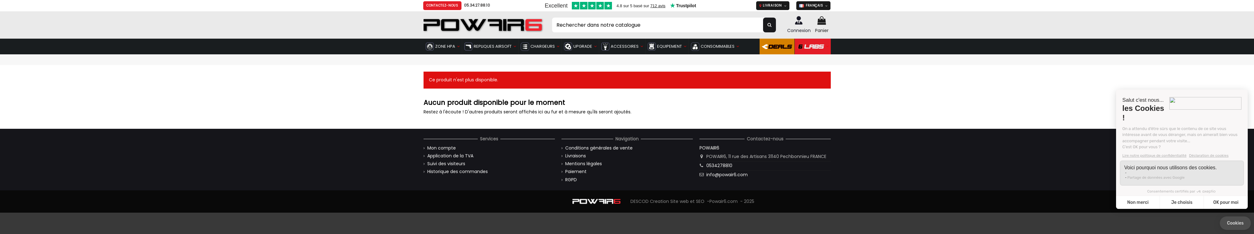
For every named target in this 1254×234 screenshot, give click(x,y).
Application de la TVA (450, 156)
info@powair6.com (727, 174)
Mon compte (441, 148)
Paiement (576, 172)
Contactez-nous (442, 5)
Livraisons (575, 156)
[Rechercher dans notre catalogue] (769, 25)
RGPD (571, 180)
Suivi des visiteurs (446, 164)
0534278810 (719, 165)
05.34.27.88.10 (477, 5)
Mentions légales (583, 164)
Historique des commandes (457, 172)
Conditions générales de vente (599, 148)
